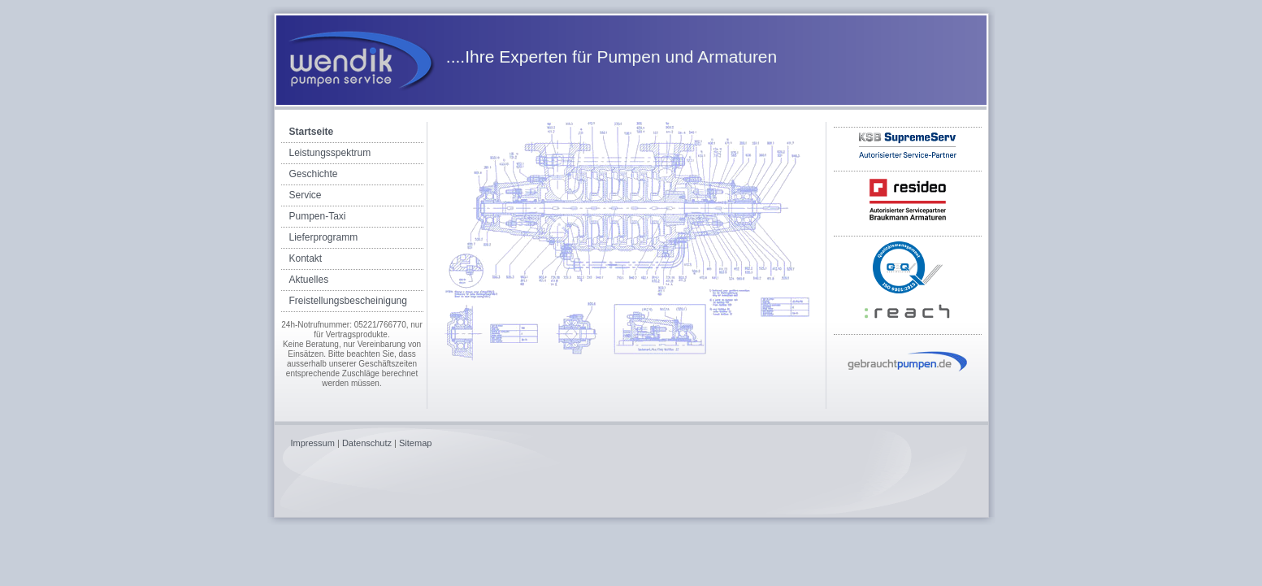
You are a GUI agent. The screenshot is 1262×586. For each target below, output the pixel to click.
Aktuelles (309, 279)
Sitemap (415, 443)
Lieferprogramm (323, 237)
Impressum (313, 443)
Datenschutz (367, 443)
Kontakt (306, 258)
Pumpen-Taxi (317, 216)
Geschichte (313, 174)
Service (305, 195)
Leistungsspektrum (330, 152)
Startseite (311, 131)
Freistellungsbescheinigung (348, 300)
